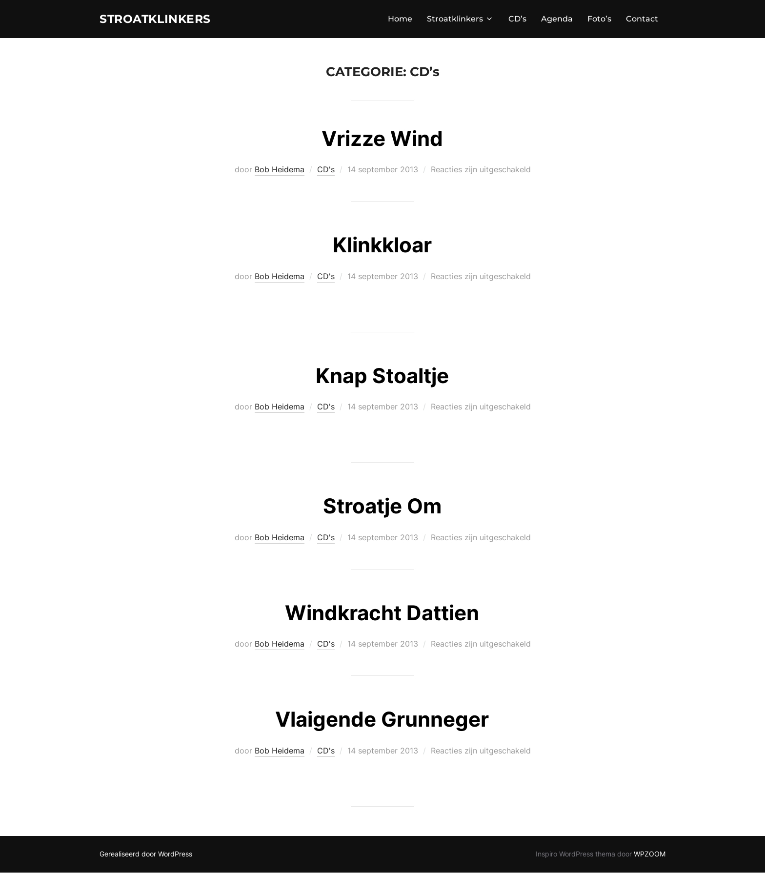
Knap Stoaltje (382, 378)
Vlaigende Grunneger (382, 722)
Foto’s (599, 20)
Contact (642, 20)
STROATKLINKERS (163, 20)
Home (400, 20)
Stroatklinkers (460, 20)
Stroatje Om (382, 508)
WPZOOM (649, 856)
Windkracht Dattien (382, 615)
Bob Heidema (279, 172)
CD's (326, 172)
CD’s (517, 20)
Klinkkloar (382, 247)
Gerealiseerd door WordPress (146, 856)
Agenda (557, 20)
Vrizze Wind (382, 140)
